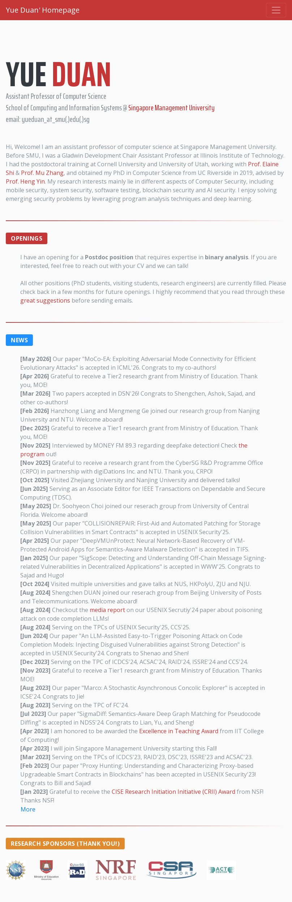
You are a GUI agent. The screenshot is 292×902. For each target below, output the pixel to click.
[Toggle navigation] (276, 10)
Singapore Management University (171, 107)
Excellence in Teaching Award (178, 731)
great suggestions (45, 300)
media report (107, 610)
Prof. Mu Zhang (42, 173)
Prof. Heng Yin (25, 181)
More (28, 809)
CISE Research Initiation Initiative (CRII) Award (173, 792)
